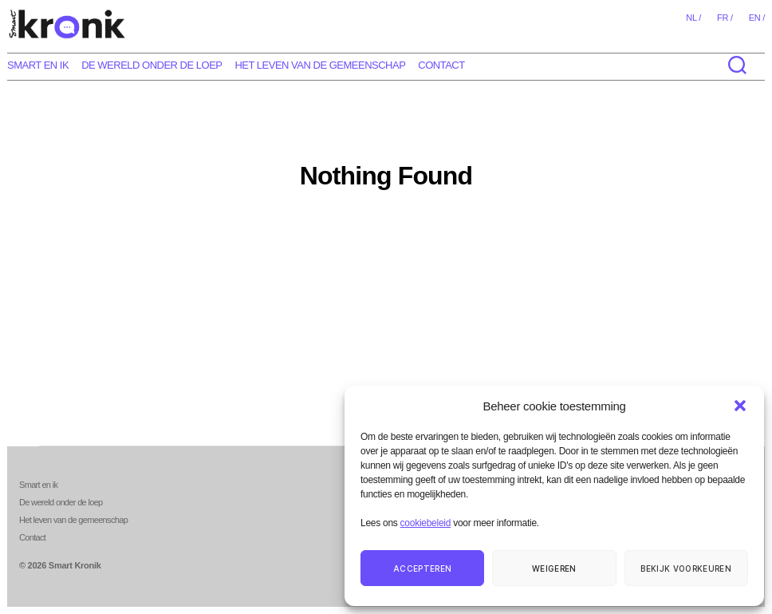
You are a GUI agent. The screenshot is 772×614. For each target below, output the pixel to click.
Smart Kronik (75, 565)
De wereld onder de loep (151, 65)
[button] (740, 406)
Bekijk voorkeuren (685, 568)
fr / (725, 17)
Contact (441, 65)
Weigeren (554, 568)
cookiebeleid (425, 523)
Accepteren (422, 568)
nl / (693, 17)
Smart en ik (38, 65)
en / (757, 17)
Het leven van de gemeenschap (319, 65)
